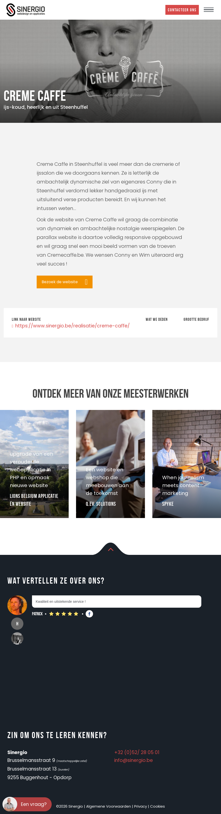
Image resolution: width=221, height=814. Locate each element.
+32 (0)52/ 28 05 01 (136, 752)
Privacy (140, 806)
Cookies (157, 806)
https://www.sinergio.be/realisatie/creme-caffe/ (71, 326)
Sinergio (75, 806)
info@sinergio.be (133, 760)
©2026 (61, 806)
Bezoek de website (60, 282)
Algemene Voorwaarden (108, 806)
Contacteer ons (182, 10)
